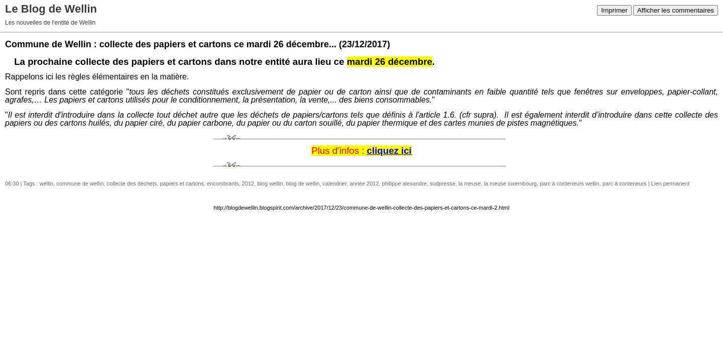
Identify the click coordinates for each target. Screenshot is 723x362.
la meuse (469, 183)
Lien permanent (670, 183)
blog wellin (270, 183)
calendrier (335, 183)
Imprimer (614, 10)
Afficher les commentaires (675, 10)
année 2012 (364, 183)
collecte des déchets (132, 183)
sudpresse (442, 183)
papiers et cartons (181, 183)
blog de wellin (303, 183)
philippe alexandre (404, 183)
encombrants (223, 183)
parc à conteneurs (624, 183)
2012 (248, 183)
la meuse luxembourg (510, 183)
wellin (47, 183)
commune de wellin (79, 183)
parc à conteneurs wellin (569, 183)
